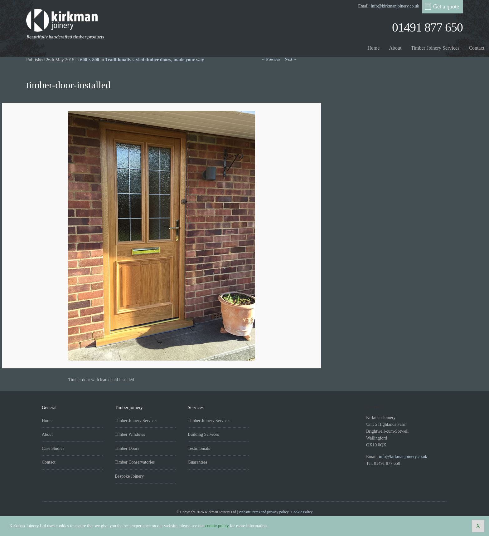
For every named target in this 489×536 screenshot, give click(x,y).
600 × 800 (89, 59)
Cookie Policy (301, 512)
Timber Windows (130, 434)
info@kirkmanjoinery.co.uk (395, 6)
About (395, 48)
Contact (476, 48)
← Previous (271, 59)
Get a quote (442, 6)
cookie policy (217, 526)
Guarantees (197, 462)
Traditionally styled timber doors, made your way (154, 59)
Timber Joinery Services (435, 48)
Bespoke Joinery (129, 476)
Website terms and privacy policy (263, 512)
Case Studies (53, 448)
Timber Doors (127, 448)
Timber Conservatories (135, 462)
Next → (291, 59)
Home (373, 48)
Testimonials (199, 448)
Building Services (203, 434)
